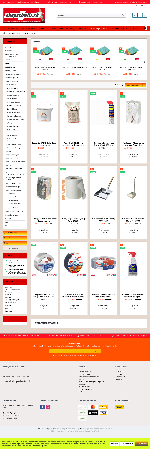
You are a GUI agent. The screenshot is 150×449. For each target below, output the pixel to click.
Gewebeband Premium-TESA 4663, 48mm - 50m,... (103, 295)
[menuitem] (132, 6)
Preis (6, 243)
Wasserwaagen (12, 88)
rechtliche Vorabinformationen (12, 288)
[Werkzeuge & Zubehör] (100, 28)
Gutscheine (9, 51)
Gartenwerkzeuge (13, 187)
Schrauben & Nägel (14, 148)
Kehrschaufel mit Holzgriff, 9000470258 (103, 220)
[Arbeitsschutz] (83, 28)
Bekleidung (9, 63)
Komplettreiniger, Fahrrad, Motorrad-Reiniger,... (133, 295)
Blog (6, 222)
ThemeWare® (95, 431)
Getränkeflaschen (13, 81)
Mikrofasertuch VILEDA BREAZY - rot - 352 (74, 68)
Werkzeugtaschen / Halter (13, 179)
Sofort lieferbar (12, 233)
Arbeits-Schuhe (10, 60)
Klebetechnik (12, 197)
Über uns (8, 292)
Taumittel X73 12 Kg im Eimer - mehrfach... (44, 144)
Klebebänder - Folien (14, 203)
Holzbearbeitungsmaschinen (15, 174)
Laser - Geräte (12, 99)
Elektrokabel (11, 85)
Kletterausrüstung (13, 102)
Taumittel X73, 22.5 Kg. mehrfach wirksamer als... (74, 144)
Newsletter (120, 372)
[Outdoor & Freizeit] (119, 28)
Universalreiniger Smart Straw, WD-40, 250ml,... (104, 144)
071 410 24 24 (9, 412)
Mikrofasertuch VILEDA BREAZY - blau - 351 (46, 68)
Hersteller (7, 238)
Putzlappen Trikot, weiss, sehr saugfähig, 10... (133, 144)
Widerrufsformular (85, 389)
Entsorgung (11, 193)
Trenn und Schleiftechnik (16, 162)
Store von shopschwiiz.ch (14, 211)
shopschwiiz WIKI (11, 215)
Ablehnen (114, 444)
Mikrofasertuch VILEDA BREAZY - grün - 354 (131, 68)
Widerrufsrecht (10, 302)
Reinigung (10, 151)
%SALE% (8, 219)
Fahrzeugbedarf (12, 78)
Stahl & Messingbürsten (15, 119)
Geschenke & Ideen (14, 144)
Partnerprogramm (85, 374)
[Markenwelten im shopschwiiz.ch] (34, 28)
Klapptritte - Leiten (13, 126)
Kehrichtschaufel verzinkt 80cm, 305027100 (133, 220)
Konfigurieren (142, 444)
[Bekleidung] (70, 28)
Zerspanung (11, 165)
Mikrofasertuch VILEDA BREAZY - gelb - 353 (103, 68)
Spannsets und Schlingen (16, 92)
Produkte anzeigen (15, 248)
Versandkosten (70, 429)
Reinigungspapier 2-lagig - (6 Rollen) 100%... (74, 220)
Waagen (10, 123)
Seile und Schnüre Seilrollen (13, 131)
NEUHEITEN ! (9, 47)
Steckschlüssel (12, 109)
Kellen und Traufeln (14, 105)
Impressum (9, 311)
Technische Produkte (14, 183)
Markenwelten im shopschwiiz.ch (11, 55)
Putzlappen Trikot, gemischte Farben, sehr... (44, 220)
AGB (6, 308)
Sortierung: (119, 85)
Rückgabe (82, 384)
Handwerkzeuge (13, 158)
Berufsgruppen (10, 71)
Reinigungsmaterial (14, 200)
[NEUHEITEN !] (13, 28)
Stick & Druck (10, 226)
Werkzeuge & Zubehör (13, 74)
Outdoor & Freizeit (11, 208)
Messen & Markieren (14, 169)
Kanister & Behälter (14, 116)
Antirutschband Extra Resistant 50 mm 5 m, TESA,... (74, 295)
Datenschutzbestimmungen (66, 355)
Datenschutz (9, 305)
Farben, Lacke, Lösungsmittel (11, 140)
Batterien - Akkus (13, 135)
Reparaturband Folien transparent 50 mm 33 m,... (44, 295)
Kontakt (8, 295)
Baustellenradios (13, 95)
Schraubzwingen (13, 155)
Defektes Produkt (85, 372)
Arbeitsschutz (10, 67)
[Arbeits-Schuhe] (56, 28)
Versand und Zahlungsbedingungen (13, 299)
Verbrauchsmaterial (14, 190)
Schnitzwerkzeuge (13, 112)
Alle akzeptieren (127, 444)
